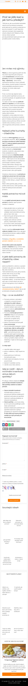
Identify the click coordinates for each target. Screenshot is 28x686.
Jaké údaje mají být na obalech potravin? (7, 522)
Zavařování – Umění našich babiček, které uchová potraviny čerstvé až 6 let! (7, 561)
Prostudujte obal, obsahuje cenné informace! (18, 540)
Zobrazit (14, 674)
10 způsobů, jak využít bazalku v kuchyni (18, 588)
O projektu (7, 1)
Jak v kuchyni (18, 681)
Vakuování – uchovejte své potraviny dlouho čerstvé (18, 523)
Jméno (4, 464)
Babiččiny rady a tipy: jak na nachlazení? (18, 609)
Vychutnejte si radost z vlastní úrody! (19, 559)
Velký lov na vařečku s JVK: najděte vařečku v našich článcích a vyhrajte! (6, 590)
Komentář (5, 443)
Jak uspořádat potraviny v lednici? (6, 541)
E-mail (4, 470)
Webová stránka (6, 475)
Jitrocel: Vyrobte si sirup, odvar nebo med (18, 630)
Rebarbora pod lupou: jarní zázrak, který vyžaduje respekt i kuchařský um (7, 611)
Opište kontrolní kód (15, 495)
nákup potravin (11, 421)
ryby (18, 421)
